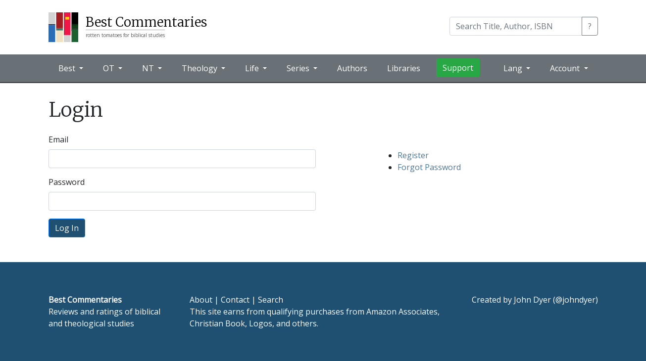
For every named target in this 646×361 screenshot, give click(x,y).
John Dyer (532, 299)
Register (413, 155)
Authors (352, 68)
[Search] (515, 26)
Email (58, 139)
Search (270, 299)
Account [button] (566, 68)
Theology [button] (200, 68)
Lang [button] (513, 68)
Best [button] (67, 68)
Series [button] (299, 68)
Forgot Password (429, 167)
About (201, 299)
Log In (67, 228)
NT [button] (149, 68)
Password (67, 182)
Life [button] (253, 68)
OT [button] (109, 68)
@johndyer (575, 299)
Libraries (403, 68)
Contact (235, 299)
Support (458, 67)
